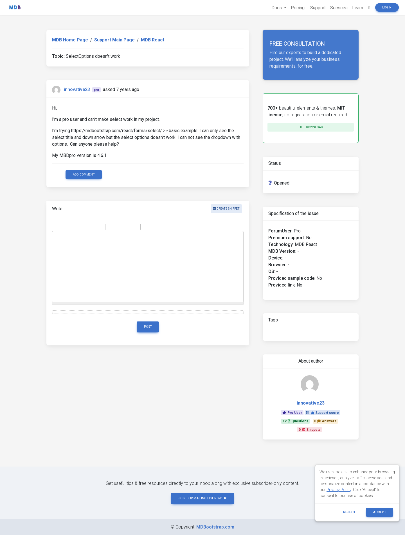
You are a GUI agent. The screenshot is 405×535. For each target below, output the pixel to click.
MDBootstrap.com (215, 527)
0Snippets (310, 430)
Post (148, 326)
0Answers (325, 421)
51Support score (322, 413)
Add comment (84, 174)
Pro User (292, 413)
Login (387, 7)
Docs (277, 7)
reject (349, 512)
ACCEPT (379, 512)
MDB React (152, 40)
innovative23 (77, 89)
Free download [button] (310, 127)
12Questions (295, 421)
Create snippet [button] (226, 208)
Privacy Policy (339, 489)
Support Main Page (114, 40)
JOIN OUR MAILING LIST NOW (202, 498)
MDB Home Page (70, 40)
